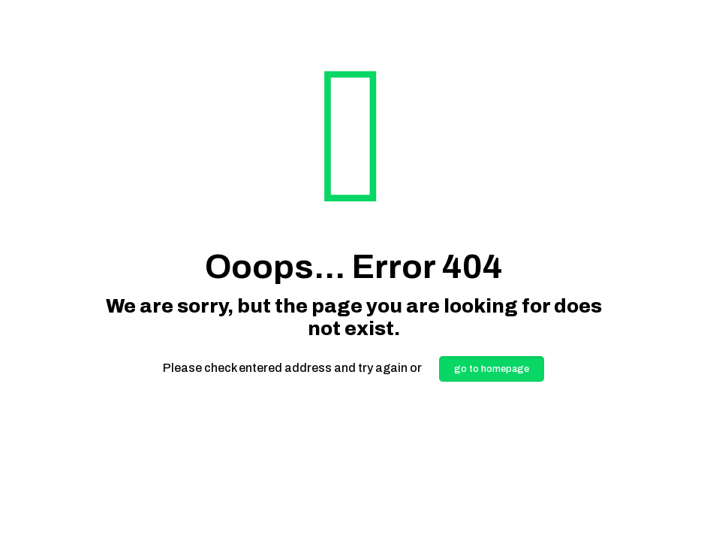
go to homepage (491, 369)
